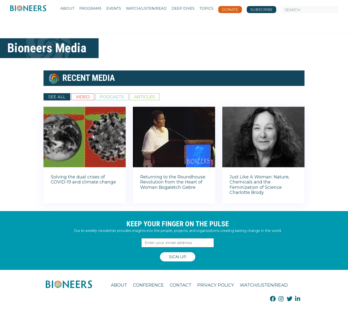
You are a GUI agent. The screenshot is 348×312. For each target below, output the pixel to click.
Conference (148, 285)
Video (83, 96)
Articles (144, 96)
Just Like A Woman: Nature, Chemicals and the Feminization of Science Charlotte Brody (260, 184)
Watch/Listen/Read (264, 285)
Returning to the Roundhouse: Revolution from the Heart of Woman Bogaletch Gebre (173, 182)
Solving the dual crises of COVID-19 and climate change (83, 179)
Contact (180, 285)
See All (56, 96)
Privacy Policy (215, 285)
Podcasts (112, 96)
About (119, 285)
